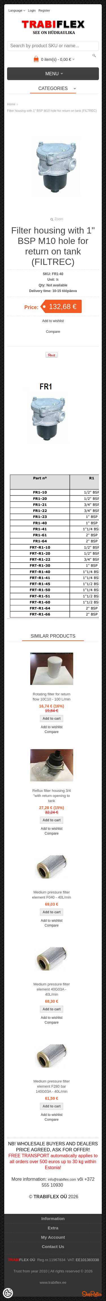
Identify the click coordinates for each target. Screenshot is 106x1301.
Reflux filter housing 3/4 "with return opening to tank (52, 795)
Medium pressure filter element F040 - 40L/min (51, 894)
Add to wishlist (53, 321)
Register (44, 10)
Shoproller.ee (92, 1294)
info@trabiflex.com (62, 1180)
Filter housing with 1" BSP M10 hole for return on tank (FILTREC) (52, 110)
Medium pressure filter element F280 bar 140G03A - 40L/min (51, 1086)
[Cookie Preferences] (8, 1293)
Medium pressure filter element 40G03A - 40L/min (51, 989)
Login (32, 10)
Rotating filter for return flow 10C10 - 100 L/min (52, 696)
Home (11, 104)
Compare (53, 332)
